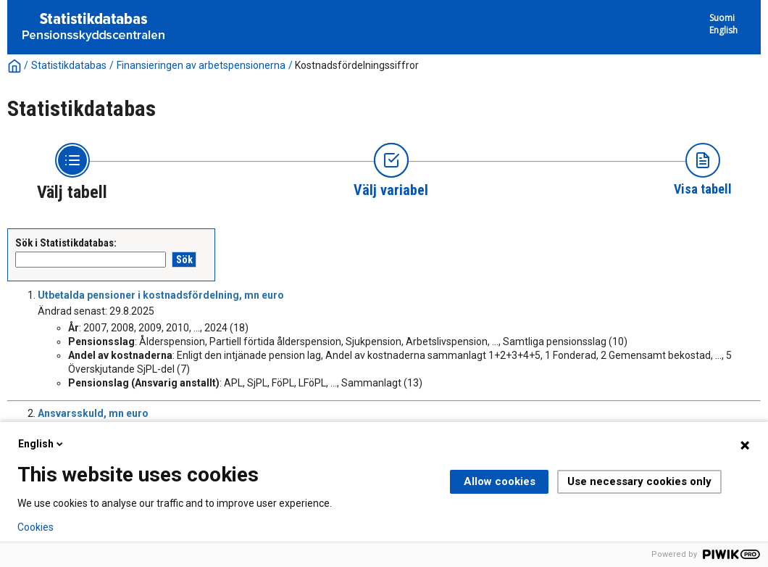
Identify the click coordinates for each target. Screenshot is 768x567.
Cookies (35, 527)
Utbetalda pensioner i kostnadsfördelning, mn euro (161, 295)
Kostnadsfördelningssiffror (357, 65)
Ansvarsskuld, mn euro (93, 413)
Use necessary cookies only (639, 481)
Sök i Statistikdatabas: (66, 242)
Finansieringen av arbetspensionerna (201, 65)
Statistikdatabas (69, 65)
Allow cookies (499, 481)
